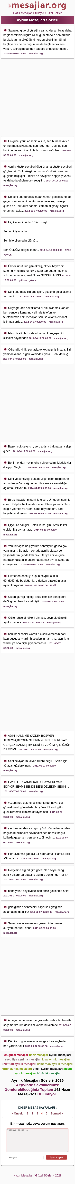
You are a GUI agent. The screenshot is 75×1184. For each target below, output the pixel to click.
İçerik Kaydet (56, 1157)
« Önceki (17, 1113)
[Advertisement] (37, 97)
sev (27, 166)
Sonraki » (57, 1113)
